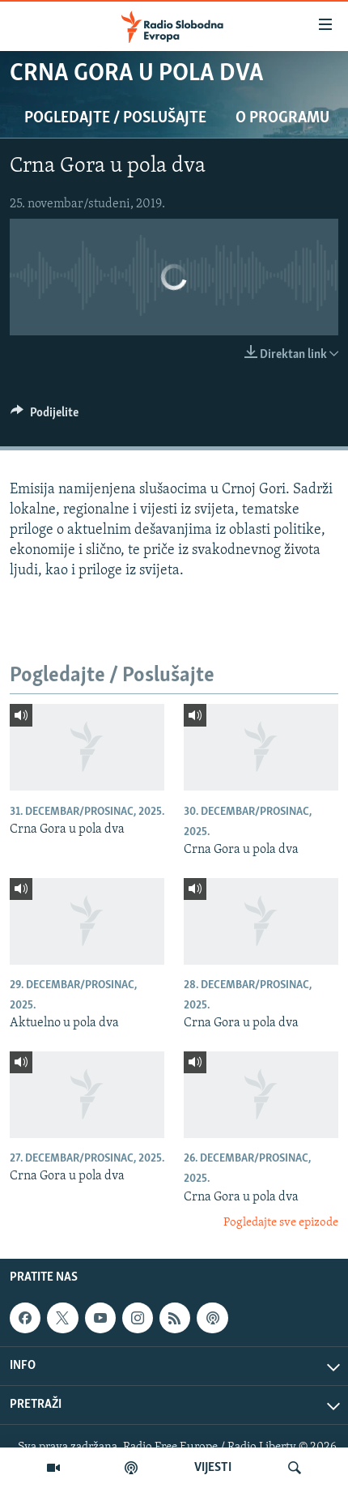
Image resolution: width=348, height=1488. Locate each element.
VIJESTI (212, 1467)
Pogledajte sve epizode (280, 1223)
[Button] (45, 416)
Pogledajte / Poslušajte (115, 118)
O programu (282, 118)
